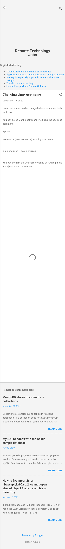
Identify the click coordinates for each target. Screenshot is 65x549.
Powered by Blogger (32, 535)
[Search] (60, 9)
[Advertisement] (32, 26)
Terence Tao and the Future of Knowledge (28, 71)
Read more (55, 428)
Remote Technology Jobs (32, 53)
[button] (60, 95)
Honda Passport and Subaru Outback (26, 86)
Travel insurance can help (19, 83)
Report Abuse (32, 541)
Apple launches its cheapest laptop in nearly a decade (35, 74)
